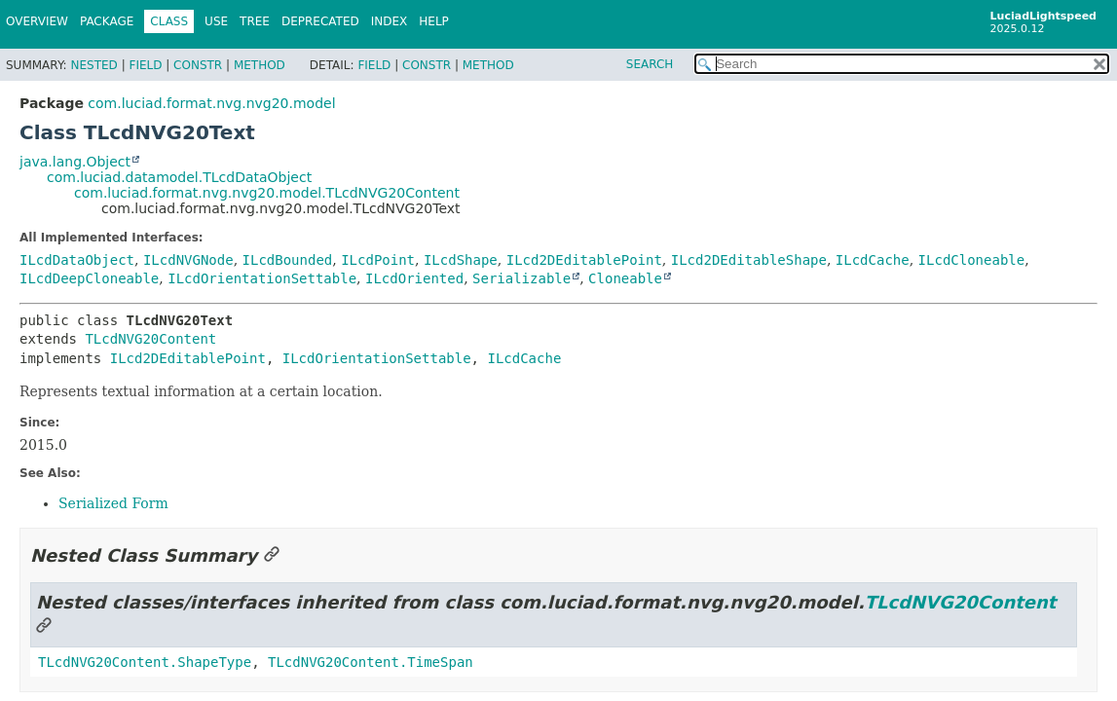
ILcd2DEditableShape (749, 260)
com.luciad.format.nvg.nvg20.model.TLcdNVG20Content (267, 193)
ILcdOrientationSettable (262, 278)
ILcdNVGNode (188, 260)
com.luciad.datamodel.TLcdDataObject (179, 177)
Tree (255, 21)
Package (106, 21)
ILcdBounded (287, 260)
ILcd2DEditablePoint (584, 260)
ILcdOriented (414, 278)
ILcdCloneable (971, 260)
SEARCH (650, 64)
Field (145, 65)
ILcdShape (461, 260)
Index (389, 21)
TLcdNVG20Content (150, 339)
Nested (93, 65)
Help (434, 21)
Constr (197, 65)
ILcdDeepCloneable (89, 278)
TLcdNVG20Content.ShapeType (144, 662)
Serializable (521, 278)
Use (216, 21)
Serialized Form (113, 503)
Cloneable (625, 278)
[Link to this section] (271, 555)
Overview (37, 21)
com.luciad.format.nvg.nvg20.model (211, 103)
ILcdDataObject (76, 260)
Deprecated (320, 21)
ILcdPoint (378, 260)
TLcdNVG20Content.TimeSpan (370, 662)
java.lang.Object (74, 161)
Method (259, 65)
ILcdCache (873, 260)
